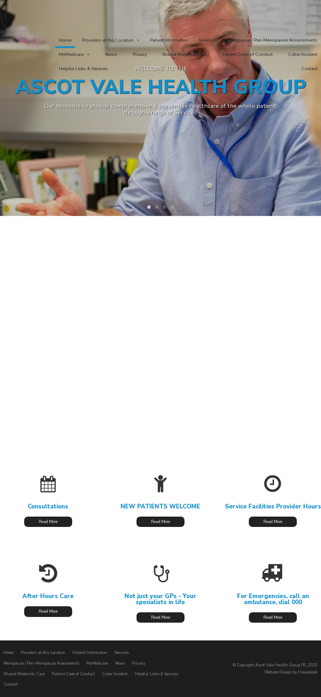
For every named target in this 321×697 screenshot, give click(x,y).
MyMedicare (97, 663)
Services (121, 652)
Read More (48, 521)
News (120, 663)
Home (9, 652)
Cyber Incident (115, 673)
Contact (11, 684)
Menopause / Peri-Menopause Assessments (41, 663)
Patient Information (90, 652)
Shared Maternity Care (24, 673)
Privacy (138, 663)
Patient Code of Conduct (73, 673)
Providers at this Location (43, 652)
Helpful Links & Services (156, 673)
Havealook (307, 672)
